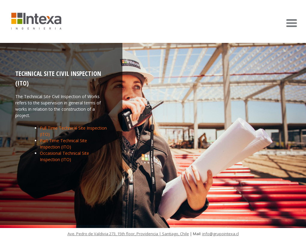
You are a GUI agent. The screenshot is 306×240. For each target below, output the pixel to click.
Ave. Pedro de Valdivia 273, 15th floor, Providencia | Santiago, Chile (128, 233)
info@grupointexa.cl (220, 233)
